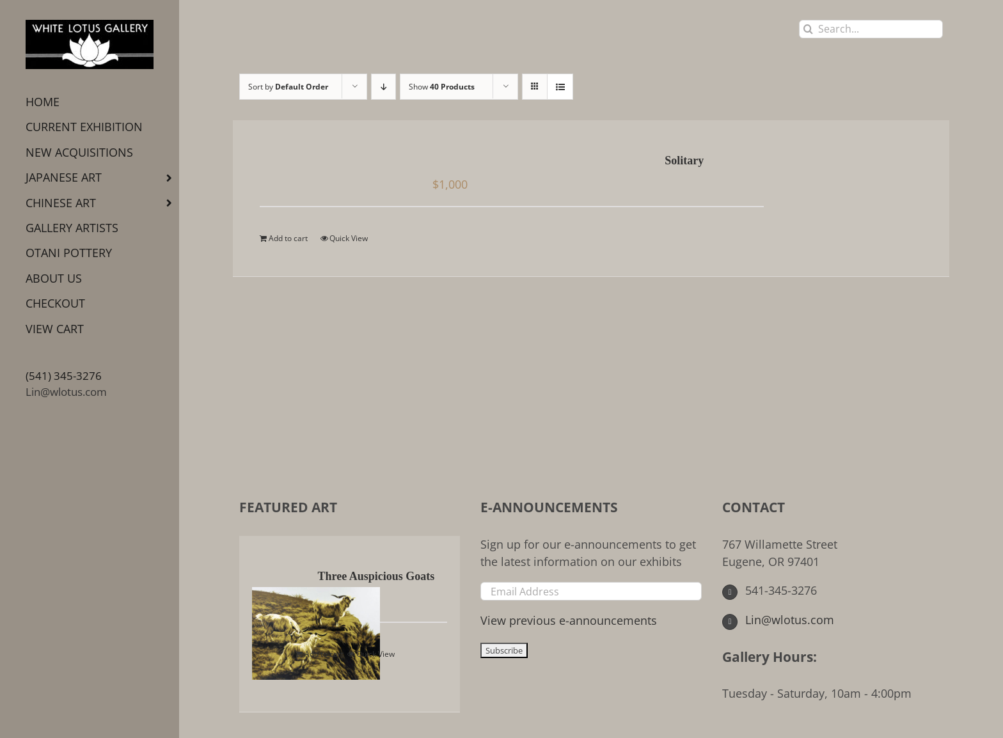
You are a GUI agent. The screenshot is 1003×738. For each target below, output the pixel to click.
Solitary (684, 160)
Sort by (288, 86)
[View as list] (560, 86)
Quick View (348, 238)
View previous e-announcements (568, 620)
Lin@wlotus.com (66, 391)
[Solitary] (325, 161)
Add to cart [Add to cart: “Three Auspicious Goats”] (324, 653)
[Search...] (871, 29)
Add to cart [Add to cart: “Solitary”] (288, 238)
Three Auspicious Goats (375, 576)
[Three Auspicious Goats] (274, 624)
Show (442, 86)
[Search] (808, 29)
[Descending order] (383, 87)
